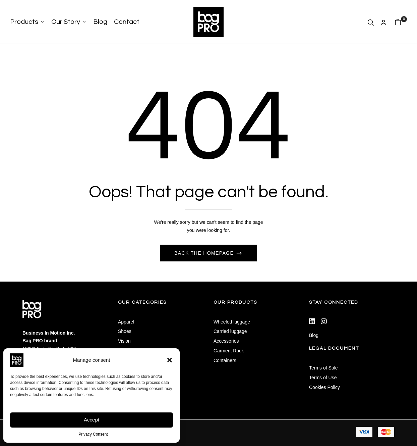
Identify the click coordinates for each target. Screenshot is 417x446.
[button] (169, 360)
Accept (91, 420)
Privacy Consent (93, 434)
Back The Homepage (205, 253)
